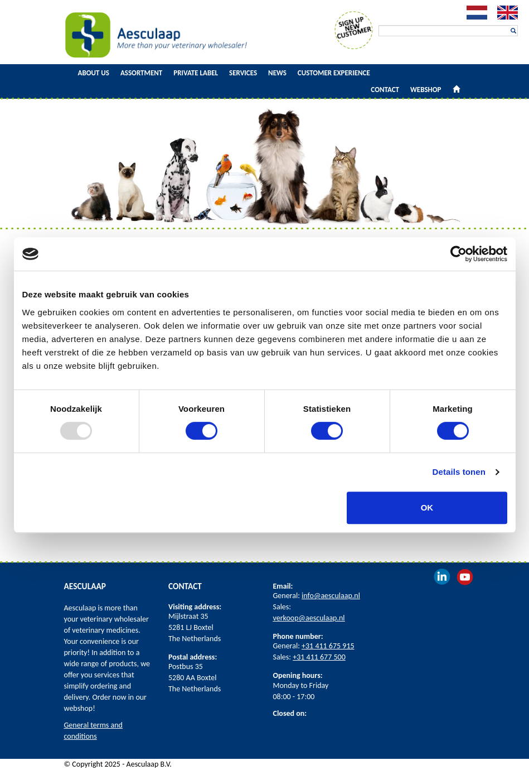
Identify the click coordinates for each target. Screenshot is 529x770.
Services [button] (243, 73)
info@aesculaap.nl (331, 595)
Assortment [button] (141, 73)
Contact (385, 89)
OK (427, 507)
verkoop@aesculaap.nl (309, 618)
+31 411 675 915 (328, 646)
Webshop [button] (425, 89)
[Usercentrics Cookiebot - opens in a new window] (458, 254)
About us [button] (93, 73)
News (277, 73)
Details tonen (459, 472)
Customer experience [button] (334, 73)
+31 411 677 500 (319, 657)
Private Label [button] (195, 73)
